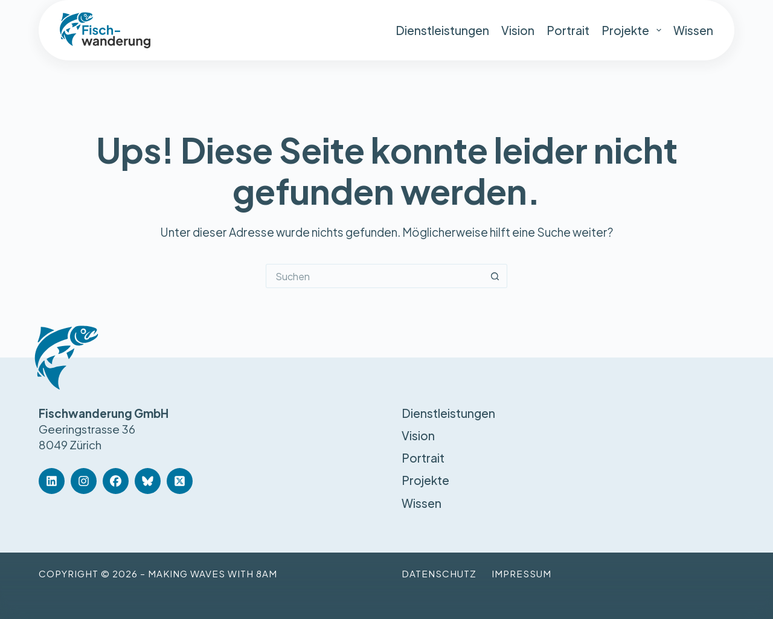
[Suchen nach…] (374, 276)
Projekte (631, 30)
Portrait (568, 30)
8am (266, 573)
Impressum (521, 573)
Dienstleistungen (442, 30)
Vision (517, 30)
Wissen (693, 30)
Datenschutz (439, 573)
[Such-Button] (495, 276)
